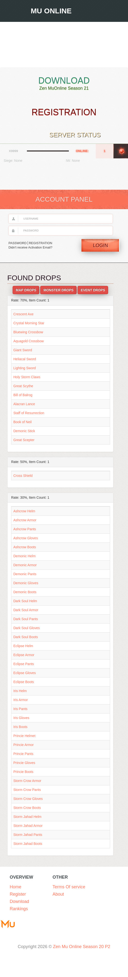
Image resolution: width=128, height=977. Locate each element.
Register (18, 894)
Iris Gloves (21, 718)
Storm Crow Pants (27, 790)
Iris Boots (20, 727)
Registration (64, 112)
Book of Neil (22, 422)
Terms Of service (69, 886)
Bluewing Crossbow (28, 332)
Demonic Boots (24, 592)
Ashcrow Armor (24, 520)
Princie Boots (23, 772)
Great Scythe (23, 386)
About (58, 894)
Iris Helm (20, 691)
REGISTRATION (40, 243)
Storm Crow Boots (27, 808)
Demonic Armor (25, 565)
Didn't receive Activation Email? (30, 247)
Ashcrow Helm (24, 511)
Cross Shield (22, 476)
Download (64, 83)
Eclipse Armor (23, 655)
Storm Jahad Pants (27, 835)
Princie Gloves (24, 763)
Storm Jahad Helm (27, 817)
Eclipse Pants (23, 664)
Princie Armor (23, 745)
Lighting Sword (24, 368)
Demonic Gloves (25, 583)
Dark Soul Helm (25, 601)
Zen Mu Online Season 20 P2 (81, 946)
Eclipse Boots (23, 682)
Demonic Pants (24, 574)
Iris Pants (20, 709)
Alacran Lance (24, 404)
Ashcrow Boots (24, 547)
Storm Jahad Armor (28, 826)
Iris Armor (20, 700)
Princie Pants (23, 754)
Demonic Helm (24, 556)
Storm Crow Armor (27, 781)
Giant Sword (22, 350)
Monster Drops (58, 290)
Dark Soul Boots (25, 637)
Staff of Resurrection (28, 413)
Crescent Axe (23, 314)
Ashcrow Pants (24, 529)
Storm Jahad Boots (27, 844)
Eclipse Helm (23, 646)
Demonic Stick (24, 431)
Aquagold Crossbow (28, 341)
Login (100, 245)
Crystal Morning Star (28, 323)
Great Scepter (23, 440)
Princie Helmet (24, 736)
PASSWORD (17, 243)
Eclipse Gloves (24, 673)
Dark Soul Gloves (26, 628)
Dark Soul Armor (25, 610)
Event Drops (93, 290)
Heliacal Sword (24, 359)
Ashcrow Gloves (25, 538)
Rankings (19, 908)
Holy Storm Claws (26, 377)
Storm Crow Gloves (28, 799)
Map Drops (26, 290)
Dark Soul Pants (25, 619)
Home (15, 886)
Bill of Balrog (22, 395)
